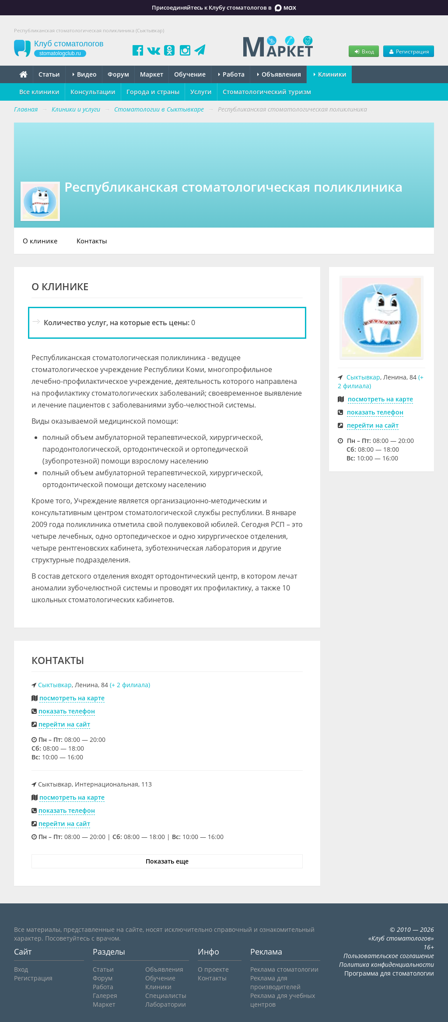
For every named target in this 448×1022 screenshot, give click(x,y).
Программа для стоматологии (389, 973)
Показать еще (167, 861)
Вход (364, 51)
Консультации (93, 92)
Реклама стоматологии (284, 969)
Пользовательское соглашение (388, 956)
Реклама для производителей (275, 982)
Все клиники (39, 92)
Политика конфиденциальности (386, 964)
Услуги (201, 92)
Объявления (279, 74)
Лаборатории (165, 1004)
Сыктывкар (55, 685)
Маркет (151, 74)
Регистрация (408, 51)
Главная (26, 109)
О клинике (40, 240)
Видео (85, 74)
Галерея (105, 995)
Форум (118, 74)
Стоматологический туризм (267, 92)
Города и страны (152, 92)
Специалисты (165, 995)
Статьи (49, 74)
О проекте (213, 969)
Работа (231, 74)
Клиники (330, 74)
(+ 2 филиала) (130, 685)
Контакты (92, 240)
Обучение (190, 74)
